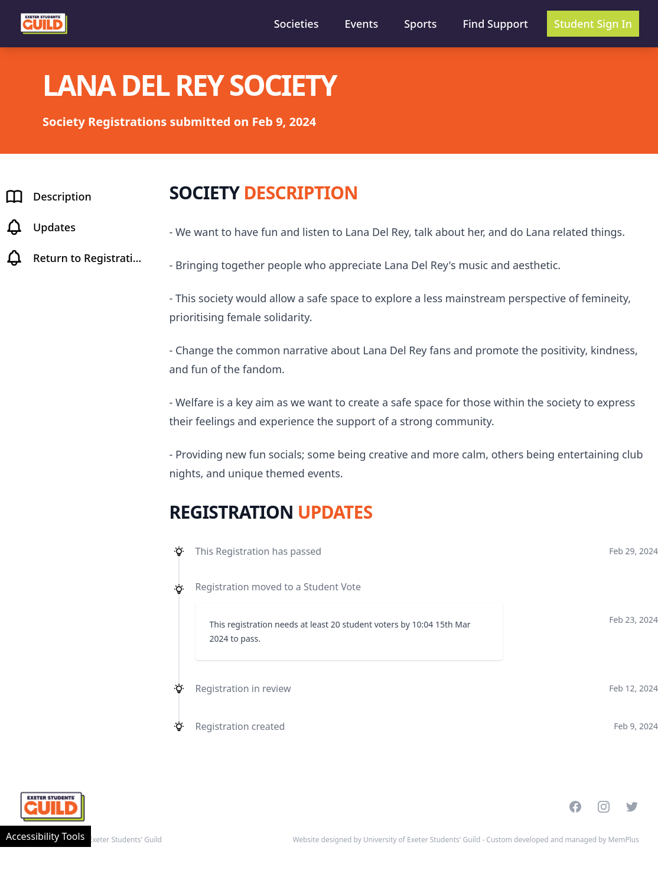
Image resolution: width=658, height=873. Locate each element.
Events (361, 24)
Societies (296, 24)
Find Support (496, 24)
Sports (420, 24)
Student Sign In (593, 24)
